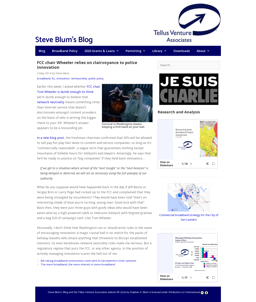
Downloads (181, 51)
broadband (43, 78)
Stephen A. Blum (139, 292)
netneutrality (79, 78)
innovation (63, 78)
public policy (96, 78)
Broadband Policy (65, 51)
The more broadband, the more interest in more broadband (78, 264)
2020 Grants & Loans (103, 51)
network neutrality (50, 102)
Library (161, 51)
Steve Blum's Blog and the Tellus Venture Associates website (82, 292)
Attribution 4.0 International (188, 292)
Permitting (137, 51)
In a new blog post (50, 138)
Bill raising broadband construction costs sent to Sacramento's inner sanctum (88, 260)
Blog (42, 51)
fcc (53, 78)
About (205, 51)
